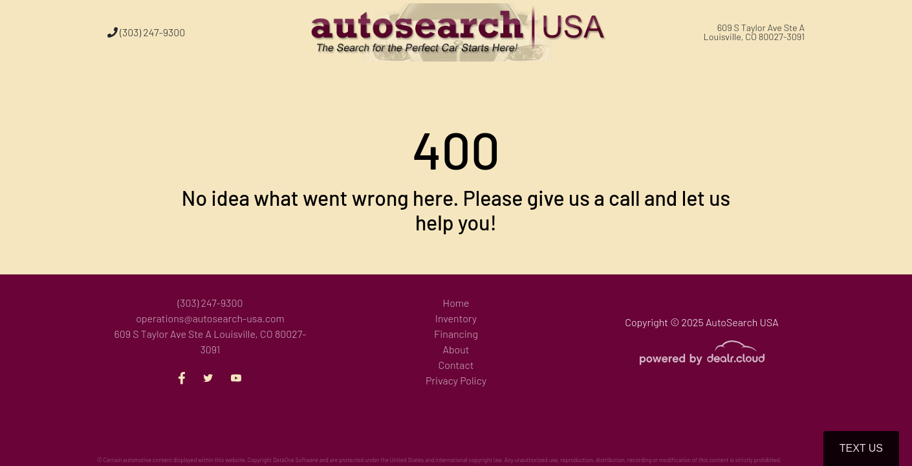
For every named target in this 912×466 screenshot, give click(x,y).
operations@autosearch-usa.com (210, 318)
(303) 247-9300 (146, 32)
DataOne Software (295, 459)
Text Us (861, 448)
